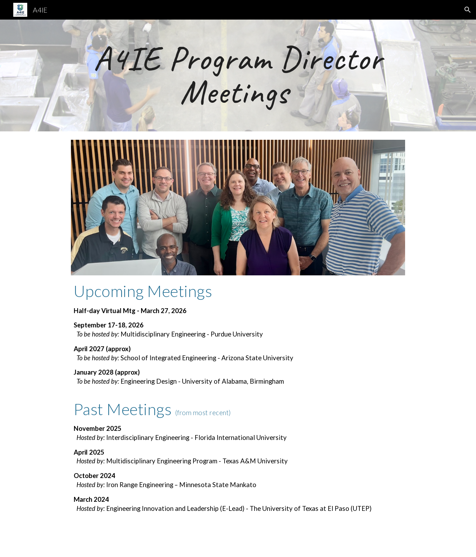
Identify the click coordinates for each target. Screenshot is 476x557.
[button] (467, 9)
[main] (237, 75)
